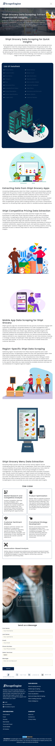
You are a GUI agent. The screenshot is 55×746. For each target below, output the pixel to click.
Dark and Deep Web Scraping (36, 696)
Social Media (6, 727)
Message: (6, 658)
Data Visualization (33, 694)
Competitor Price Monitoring (36, 691)
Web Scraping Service (34, 686)
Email (5, 702)
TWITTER (21, 675)
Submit (8, 668)
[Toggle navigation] (51, 4)
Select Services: (8, 652)
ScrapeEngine (8, 675)
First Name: (6, 628)
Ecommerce (6, 714)
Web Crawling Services (34, 698)
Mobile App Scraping (34, 689)
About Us (30, 714)
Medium (46, 675)
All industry (6, 729)
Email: (4, 640)
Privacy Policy (32, 719)
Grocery (5, 719)
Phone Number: (7, 646)
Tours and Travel (7, 724)
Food (4, 717)
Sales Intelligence (33, 701)
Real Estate (6, 722)
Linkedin (33, 675)
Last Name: (6, 634)
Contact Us (31, 717)
